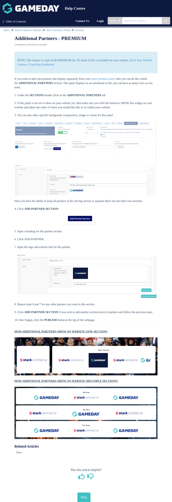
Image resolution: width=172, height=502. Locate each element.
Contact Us (82, 20)
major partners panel (103, 78)
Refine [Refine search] (115, 20)
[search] (142, 20)
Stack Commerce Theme (58, 30)
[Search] (166, 20)
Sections (79, 30)
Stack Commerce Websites (28, 30)
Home (7, 30)
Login (100, 20)
